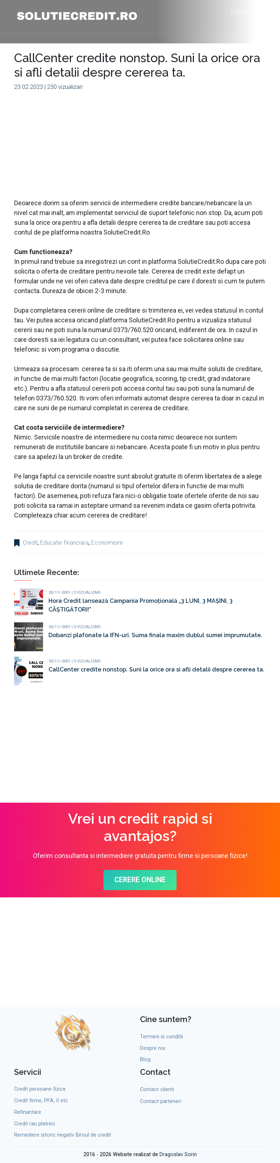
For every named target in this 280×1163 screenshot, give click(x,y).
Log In (239, 11)
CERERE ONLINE (140, 880)
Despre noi (152, 1048)
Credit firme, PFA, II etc (41, 1101)
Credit (30, 542)
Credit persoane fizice (40, 1089)
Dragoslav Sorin (178, 1155)
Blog (145, 1060)
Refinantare (27, 1112)
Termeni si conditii (161, 1037)
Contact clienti (157, 1090)
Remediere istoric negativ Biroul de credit (62, 1135)
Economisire (107, 542)
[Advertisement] (140, 147)
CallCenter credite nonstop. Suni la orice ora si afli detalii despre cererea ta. (156, 669)
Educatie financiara (64, 542)
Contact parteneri (160, 1102)
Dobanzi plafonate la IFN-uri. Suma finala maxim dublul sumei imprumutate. (155, 635)
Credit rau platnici (34, 1124)
